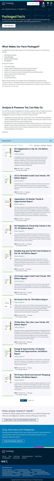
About (10, 456)
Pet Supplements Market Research (22, 473)
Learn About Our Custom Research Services (20, 420)
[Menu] (51, 4)
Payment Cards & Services (11, 58)
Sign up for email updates (13, 441)
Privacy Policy (16, 458)
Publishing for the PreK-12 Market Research (11, 472)
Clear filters (20, 145)
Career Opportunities (27, 456)
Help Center (17, 456)
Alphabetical (43, 145)
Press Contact (38, 456)
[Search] (37, 3)
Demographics (8, 60)
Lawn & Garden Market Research (21, 469)
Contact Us (5, 132)
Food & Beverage (9, 57)
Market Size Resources (7, 469)
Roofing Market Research (36, 469)
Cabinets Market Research (42, 472)
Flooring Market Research (7, 473)
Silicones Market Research (28, 474)
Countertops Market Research (23, 470)
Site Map (24, 458)
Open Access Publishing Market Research (11, 474)
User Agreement (6, 458)
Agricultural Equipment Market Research (41, 473)
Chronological (36, 145)
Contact (4, 456)
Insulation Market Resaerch (29, 472)
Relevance (49, 145)
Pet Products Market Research (8, 470)
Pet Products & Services (10, 55)
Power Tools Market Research (39, 470)
